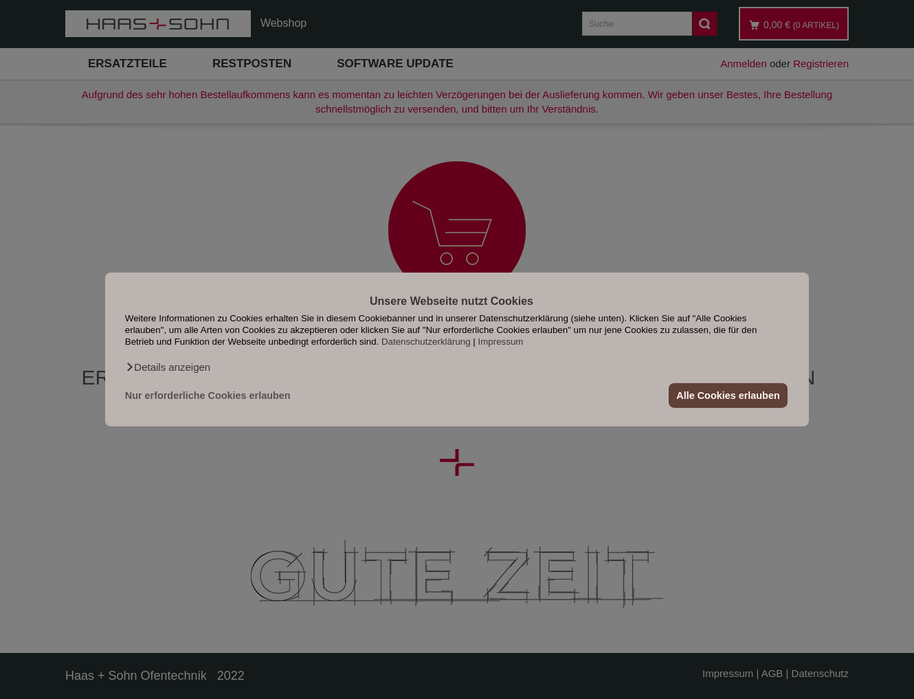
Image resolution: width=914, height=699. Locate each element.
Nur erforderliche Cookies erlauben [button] (208, 395)
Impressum (501, 341)
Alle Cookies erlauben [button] (727, 395)
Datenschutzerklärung (426, 341)
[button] (167, 367)
